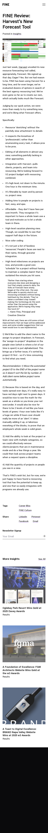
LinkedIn (23, 517)
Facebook (23, 521)
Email (35, 521)
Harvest (23, 67)
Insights (17, 34)
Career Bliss (24, 506)
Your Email (8, 536)
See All (41, 559)
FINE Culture (25, 510)
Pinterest (35, 517)
